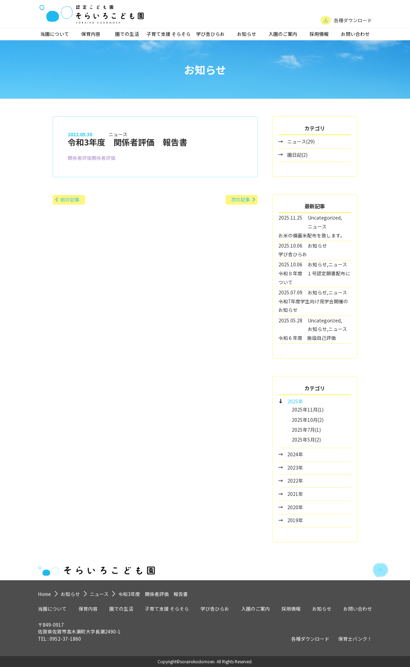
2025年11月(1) (308, 409)
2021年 (295, 493)
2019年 (295, 520)
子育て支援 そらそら (169, 33)
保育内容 (90, 33)
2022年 (295, 480)
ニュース (118, 134)
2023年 (295, 467)
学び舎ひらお (210, 33)
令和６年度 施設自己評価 (307, 337)
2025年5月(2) (306, 439)
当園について (54, 33)
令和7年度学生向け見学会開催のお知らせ (313, 306)
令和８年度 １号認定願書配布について (314, 278)
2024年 (295, 454)
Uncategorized (324, 217)
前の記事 (70, 199)
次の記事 (240, 199)
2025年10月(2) (308, 419)
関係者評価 (80, 157)
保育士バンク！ (355, 638)
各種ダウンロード (310, 638)
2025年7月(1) (306, 429)
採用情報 (319, 33)
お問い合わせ (355, 33)
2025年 (295, 401)
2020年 (295, 507)
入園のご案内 (283, 33)
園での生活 (127, 33)
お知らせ (246, 33)
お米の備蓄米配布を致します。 (311, 235)
